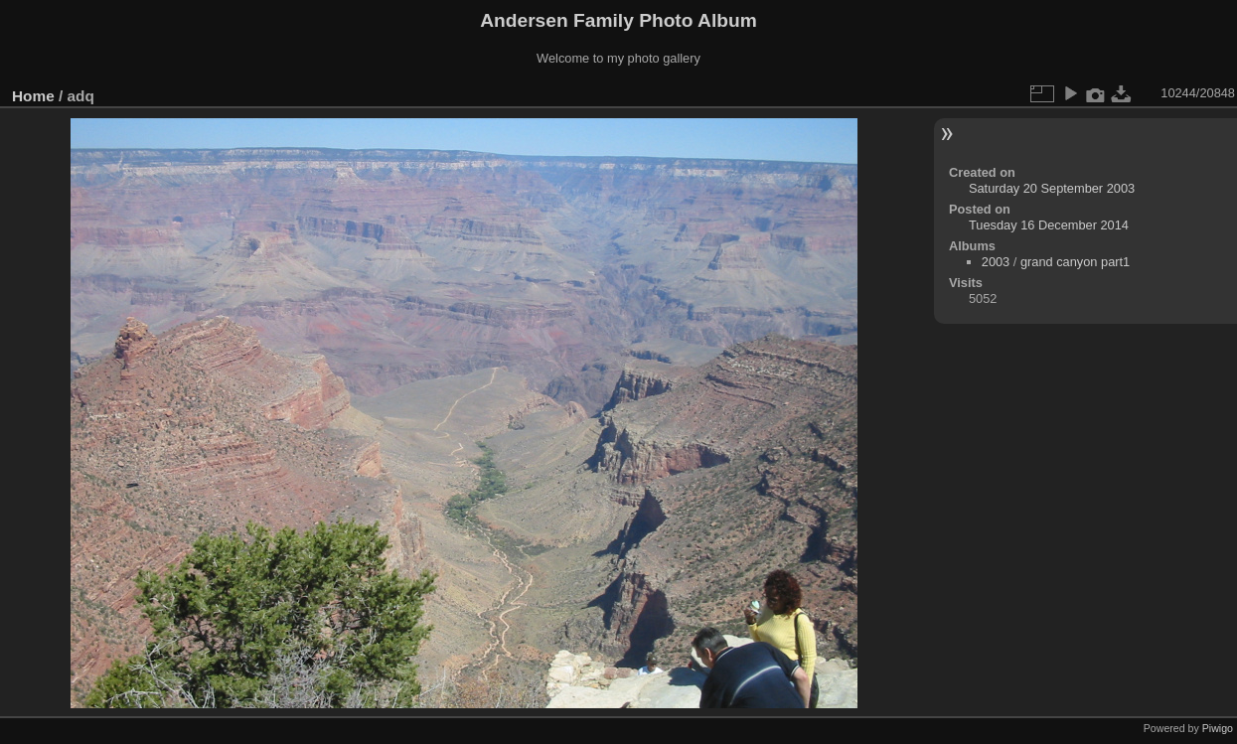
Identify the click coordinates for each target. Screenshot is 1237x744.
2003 (995, 261)
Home (33, 95)
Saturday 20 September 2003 (1052, 188)
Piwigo (1217, 728)
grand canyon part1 (1075, 261)
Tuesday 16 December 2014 (1049, 225)
